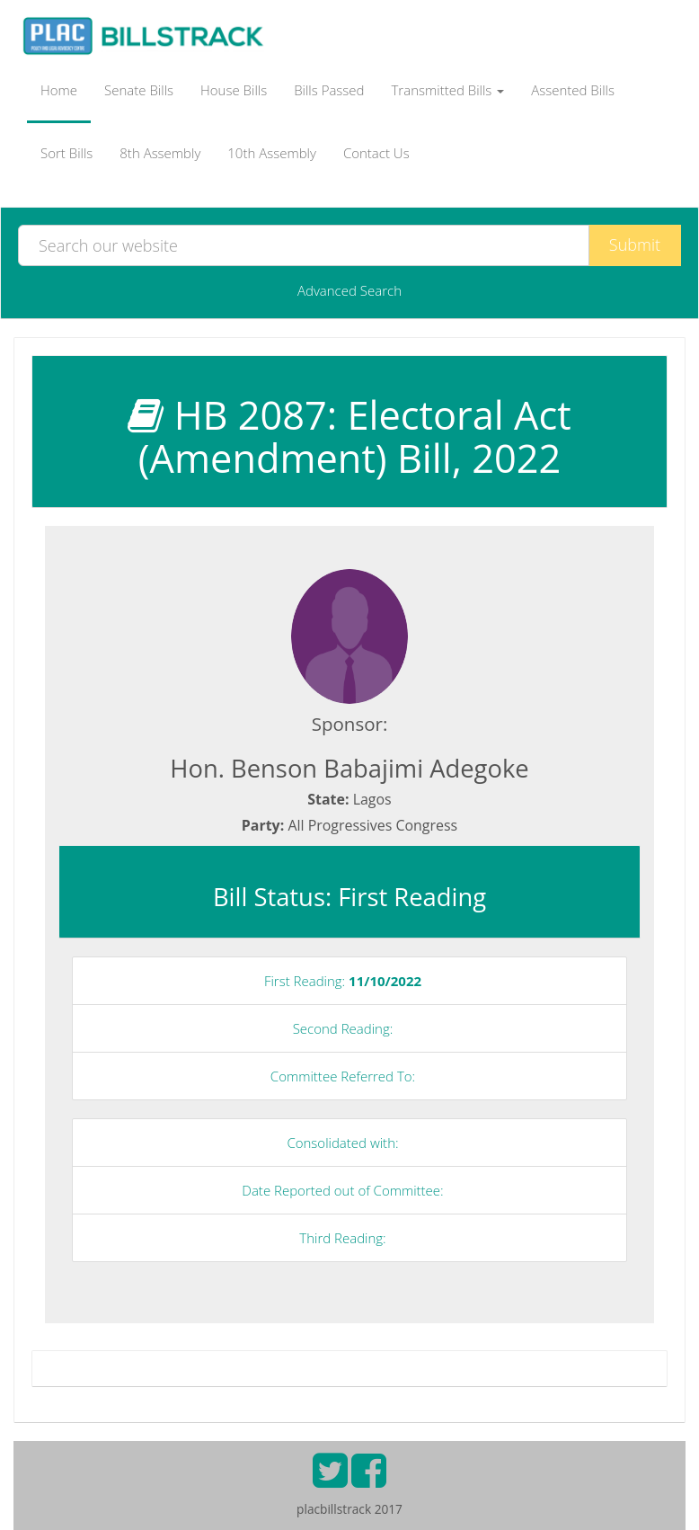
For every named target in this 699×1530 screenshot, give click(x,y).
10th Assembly (271, 153)
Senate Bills (138, 90)
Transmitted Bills (448, 90)
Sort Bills (66, 153)
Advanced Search (349, 290)
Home (58, 90)
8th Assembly (159, 153)
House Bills (233, 90)
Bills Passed (329, 90)
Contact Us (376, 153)
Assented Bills (573, 90)
